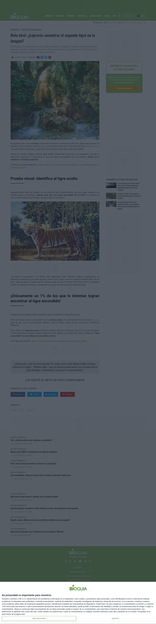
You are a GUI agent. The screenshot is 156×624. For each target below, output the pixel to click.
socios (24, 599)
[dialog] (78, 603)
